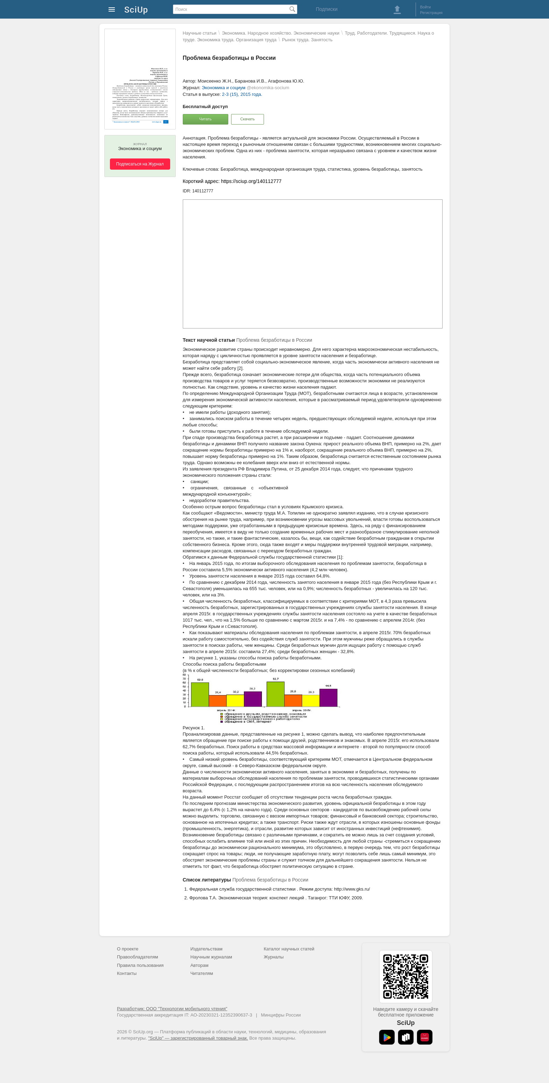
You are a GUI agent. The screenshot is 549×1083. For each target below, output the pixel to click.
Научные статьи (199, 33)
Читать (205, 119)
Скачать (247, 119)
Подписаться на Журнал (140, 164)
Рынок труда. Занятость (307, 39)
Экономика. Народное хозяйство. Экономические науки (280, 33)
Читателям (201, 973)
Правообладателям (137, 957)
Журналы (274, 957)
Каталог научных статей (289, 948)
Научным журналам (211, 957)
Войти (425, 7)
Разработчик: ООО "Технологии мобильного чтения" (172, 1008)
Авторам (199, 965)
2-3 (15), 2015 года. (242, 94)
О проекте (127, 948)
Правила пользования (140, 965)
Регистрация (431, 12)
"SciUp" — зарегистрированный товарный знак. (198, 1038)
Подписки (327, 9)
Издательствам (206, 948)
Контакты (127, 973)
